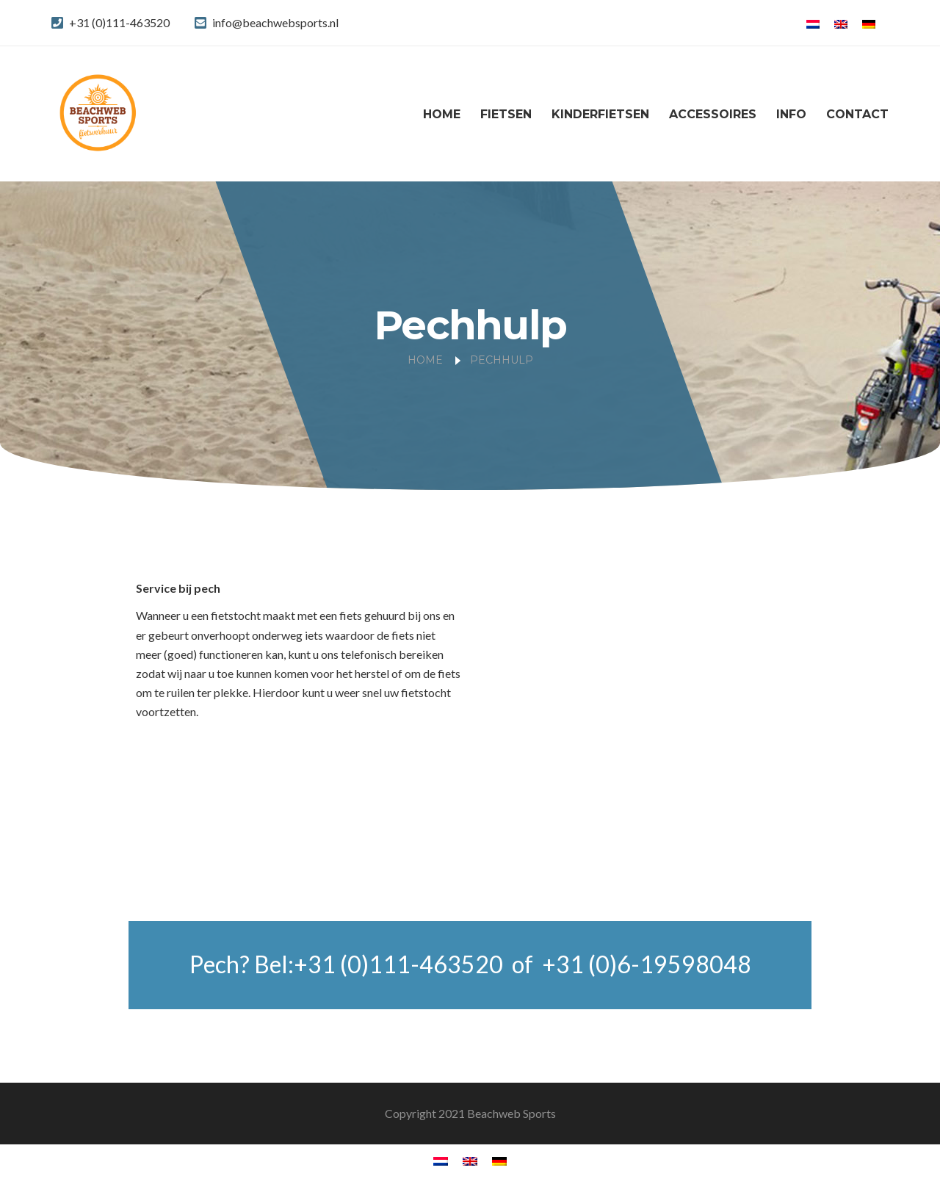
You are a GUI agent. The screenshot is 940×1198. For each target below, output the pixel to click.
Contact (857, 114)
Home (441, 114)
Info (791, 114)
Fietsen (506, 114)
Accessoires (712, 114)
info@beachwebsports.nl (275, 22)
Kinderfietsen (600, 114)
